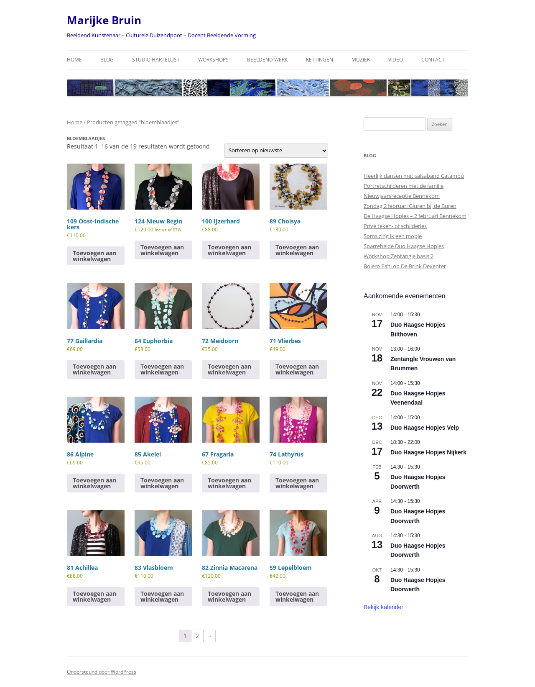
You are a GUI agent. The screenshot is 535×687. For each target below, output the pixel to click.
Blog (107, 59)
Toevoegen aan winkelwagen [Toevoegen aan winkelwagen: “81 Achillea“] (94, 596)
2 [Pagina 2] (197, 636)
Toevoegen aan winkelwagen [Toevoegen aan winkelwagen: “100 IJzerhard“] (229, 250)
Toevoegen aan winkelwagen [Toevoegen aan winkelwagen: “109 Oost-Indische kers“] (94, 256)
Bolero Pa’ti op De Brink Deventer (405, 266)
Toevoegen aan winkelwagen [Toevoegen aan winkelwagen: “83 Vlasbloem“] (162, 596)
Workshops (213, 59)
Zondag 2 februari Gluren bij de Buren (410, 206)
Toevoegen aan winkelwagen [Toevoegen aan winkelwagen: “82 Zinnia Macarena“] (229, 596)
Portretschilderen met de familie (403, 186)
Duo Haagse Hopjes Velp (424, 427)
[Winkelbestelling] (276, 151)
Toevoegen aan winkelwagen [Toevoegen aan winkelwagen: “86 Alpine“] (94, 483)
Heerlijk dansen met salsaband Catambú (414, 175)
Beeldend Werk (267, 59)
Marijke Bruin (104, 20)
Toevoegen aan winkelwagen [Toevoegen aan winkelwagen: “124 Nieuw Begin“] (162, 250)
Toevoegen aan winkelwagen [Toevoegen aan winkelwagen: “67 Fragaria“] (229, 483)
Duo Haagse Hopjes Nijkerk (428, 452)
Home (74, 59)
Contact (433, 59)
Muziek (361, 59)
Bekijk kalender (383, 607)
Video (395, 59)
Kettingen (319, 59)
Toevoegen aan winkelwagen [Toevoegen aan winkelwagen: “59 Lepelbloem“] (297, 596)
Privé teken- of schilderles (395, 226)
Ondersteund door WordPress (101, 671)
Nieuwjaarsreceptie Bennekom (402, 196)
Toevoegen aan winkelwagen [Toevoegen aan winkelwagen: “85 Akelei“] (162, 483)
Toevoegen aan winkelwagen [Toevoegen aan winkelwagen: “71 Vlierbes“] (297, 369)
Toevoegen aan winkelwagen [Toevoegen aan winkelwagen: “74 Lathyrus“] (297, 483)
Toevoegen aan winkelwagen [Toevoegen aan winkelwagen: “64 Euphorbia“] (162, 369)
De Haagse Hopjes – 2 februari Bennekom (415, 216)
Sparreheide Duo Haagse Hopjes (404, 246)
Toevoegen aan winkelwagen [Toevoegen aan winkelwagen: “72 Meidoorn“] (229, 369)
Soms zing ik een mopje (393, 236)
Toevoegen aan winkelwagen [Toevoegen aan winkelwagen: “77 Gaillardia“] (94, 369)
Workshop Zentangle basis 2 (398, 256)
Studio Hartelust (156, 59)
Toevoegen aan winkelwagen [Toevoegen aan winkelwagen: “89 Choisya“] (297, 250)
